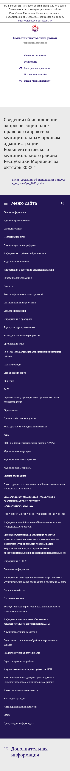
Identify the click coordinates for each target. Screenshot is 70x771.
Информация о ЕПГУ (15, 561)
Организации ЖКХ (14, 343)
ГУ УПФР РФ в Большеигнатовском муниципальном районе (32, 354)
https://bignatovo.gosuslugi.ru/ (35, 20)
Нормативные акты (14, 237)
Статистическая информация (20, 302)
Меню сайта (30, 61)
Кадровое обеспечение (16, 261)
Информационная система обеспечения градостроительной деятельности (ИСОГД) (27, 621)
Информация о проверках (18, 319)
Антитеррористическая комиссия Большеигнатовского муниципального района (34, 486)
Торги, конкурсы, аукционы (19, 327)
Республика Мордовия (35, 43)
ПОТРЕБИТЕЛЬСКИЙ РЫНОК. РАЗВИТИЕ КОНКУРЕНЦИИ (34, 514)
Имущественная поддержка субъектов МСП (28, 669)
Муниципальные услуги (17, 451)
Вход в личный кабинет (37, 81)
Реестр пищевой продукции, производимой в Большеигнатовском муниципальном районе (29, 679)
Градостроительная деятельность (22, 653)
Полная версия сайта (35, 74)
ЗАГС (6, 389)
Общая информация (15, 212)
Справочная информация (18, 278)
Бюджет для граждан (15, 476)
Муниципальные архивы (18, 467)
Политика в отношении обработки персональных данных (31, 642)
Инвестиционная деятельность (21, 690)
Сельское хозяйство (14, 590)
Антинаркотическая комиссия (20, 706)
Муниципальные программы (20, 459)
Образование (11, 410)
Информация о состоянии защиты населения (29, 270)
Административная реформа (19, 245)
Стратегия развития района (19, 661)
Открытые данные (14, 598)
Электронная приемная (37, 68)
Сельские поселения (35, 55)
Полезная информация (16, 569)
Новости (8, 286)
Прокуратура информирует (19, 723)
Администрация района (17, 220)
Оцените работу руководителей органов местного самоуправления (31, 399)
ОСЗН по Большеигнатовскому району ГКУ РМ (29, 443)
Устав (7, 715)
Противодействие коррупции (20, 418)
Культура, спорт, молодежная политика (25, 426)
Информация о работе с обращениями (25, 253)
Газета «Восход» (12, 364)
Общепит (9, 381)
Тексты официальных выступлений (23, 294)
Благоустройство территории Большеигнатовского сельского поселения (32, 608)
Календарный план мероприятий (22, 335)
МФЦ (6, 435)
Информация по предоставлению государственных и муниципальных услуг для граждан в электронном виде (35, 579)
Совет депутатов (13, 228)
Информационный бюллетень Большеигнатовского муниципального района (32, 524)
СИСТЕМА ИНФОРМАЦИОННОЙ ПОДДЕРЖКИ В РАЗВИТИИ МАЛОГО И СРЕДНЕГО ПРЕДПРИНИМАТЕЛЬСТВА (29, 501)
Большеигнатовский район (35, 38)
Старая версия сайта (15, 373)
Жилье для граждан (14, 698)
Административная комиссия (20, 632)
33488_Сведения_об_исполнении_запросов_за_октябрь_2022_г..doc (39, 181)
